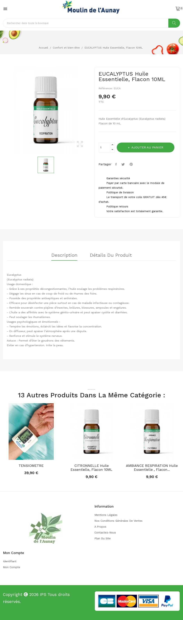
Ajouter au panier (147, 147)
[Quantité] (104, 147)
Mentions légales (106, 514)
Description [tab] (64, 255)
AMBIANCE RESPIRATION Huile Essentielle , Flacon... (152, 468)
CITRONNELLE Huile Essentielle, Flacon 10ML (91, 468)
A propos (100, 526)
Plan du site (102, 538)
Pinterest (132, 164)
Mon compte (11, 567)
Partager (116, 164)
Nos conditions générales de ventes (118, 520)
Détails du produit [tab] (111, 255)
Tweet (124, 164)
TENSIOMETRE (31, 466)
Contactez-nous (105, 532)
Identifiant (9, 561)
